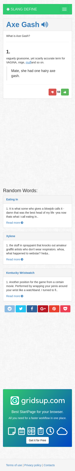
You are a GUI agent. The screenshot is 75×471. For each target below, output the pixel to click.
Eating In (12, 199)
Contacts (49, 465)
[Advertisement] (37, 144)
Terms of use (14, 465)
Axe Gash (27, 24)
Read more (14, 222)
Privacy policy (33, 465)
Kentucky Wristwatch (20, 272)
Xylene (10, 236)
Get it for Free (37, 440)
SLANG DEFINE (21, 9)
